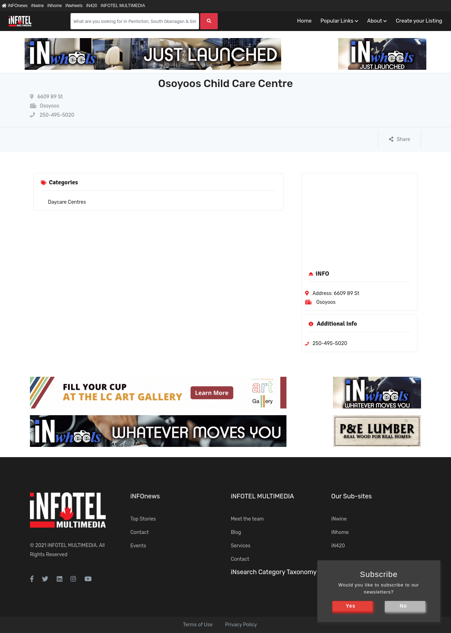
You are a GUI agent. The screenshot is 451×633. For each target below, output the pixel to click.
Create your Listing (419, 21)
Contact (139, 532)
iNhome (54, 5)
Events (138, 546)
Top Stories (143, 519)
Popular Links (336, 21)
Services (241, 546)
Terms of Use (197, 625)
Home (304, 21)
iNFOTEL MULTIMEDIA (123, 5)
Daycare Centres (67, 202)
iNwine (37, 5)
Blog (236, 532)
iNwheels (74, 5)
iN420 (91, 5)
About (374, 21)
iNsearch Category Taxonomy (274, 572)
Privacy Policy (241, 625)
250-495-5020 (52, 115)
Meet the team (247, 519)
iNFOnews (14, 5)
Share (399, 139)
